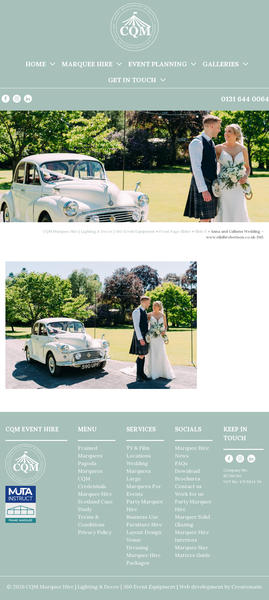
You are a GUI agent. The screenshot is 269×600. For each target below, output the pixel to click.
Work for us (189, 494)
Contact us (188, 486)
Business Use (142, 517)
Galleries (221, 64)
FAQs (181, 463)
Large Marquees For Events (143, 486)
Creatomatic (247, 586)
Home (36, 64)
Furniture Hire (144, 524)
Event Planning (157, 64)
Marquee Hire (87, 64)
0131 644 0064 (245, 98)
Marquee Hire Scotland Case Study (95, 501)
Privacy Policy (94, 532)
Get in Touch (132, 80)
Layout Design (143, 532)
